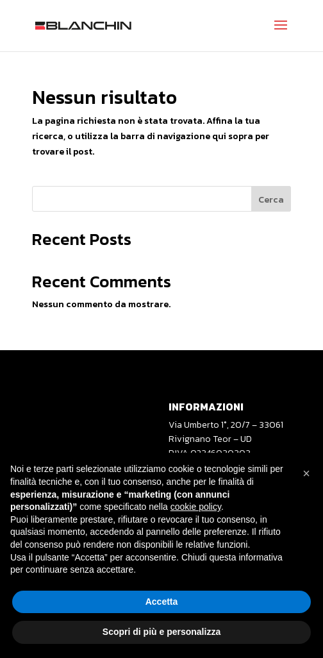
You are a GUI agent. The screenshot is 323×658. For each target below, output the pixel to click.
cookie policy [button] (195, 507)
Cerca (271, 200)
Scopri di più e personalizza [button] (161, 632)
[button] (306, 473)
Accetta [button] (161, 601)
